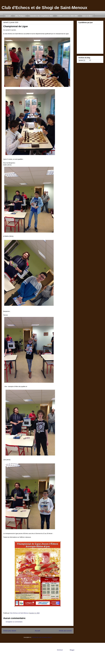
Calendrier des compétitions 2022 (41, 16)
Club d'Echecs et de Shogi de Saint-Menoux (44, 7)
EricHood (60, 650)
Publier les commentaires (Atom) (41, 637)
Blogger (72, 650)
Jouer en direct (87, 16)
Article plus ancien (65, 631)
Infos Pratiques (20, 16)
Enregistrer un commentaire (14, 622)
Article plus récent (9, 631)
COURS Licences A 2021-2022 (67, 16)
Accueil (8, 16)
